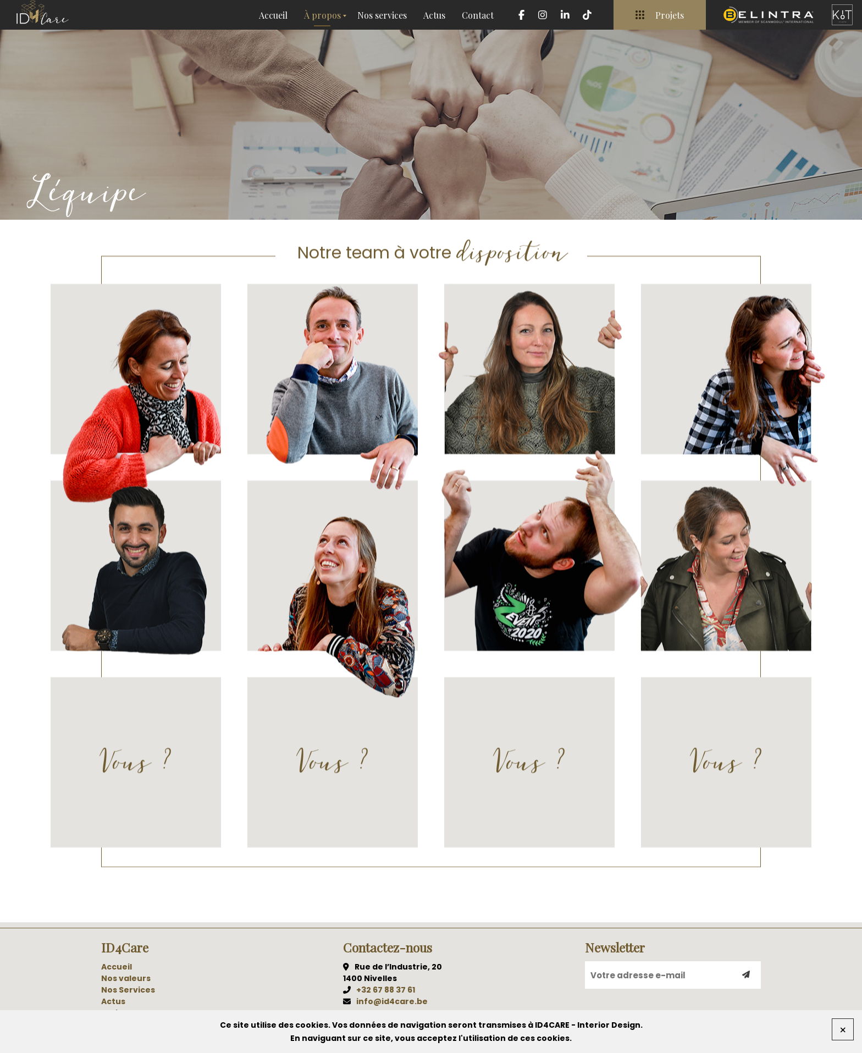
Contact (478, 15)
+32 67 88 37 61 (385, 989)
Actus (434, 15)
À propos (322, 15)
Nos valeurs (126, 978)
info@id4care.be (392, 1001)
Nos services (382, 15)
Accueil (273, 15)
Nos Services (128, 989)
